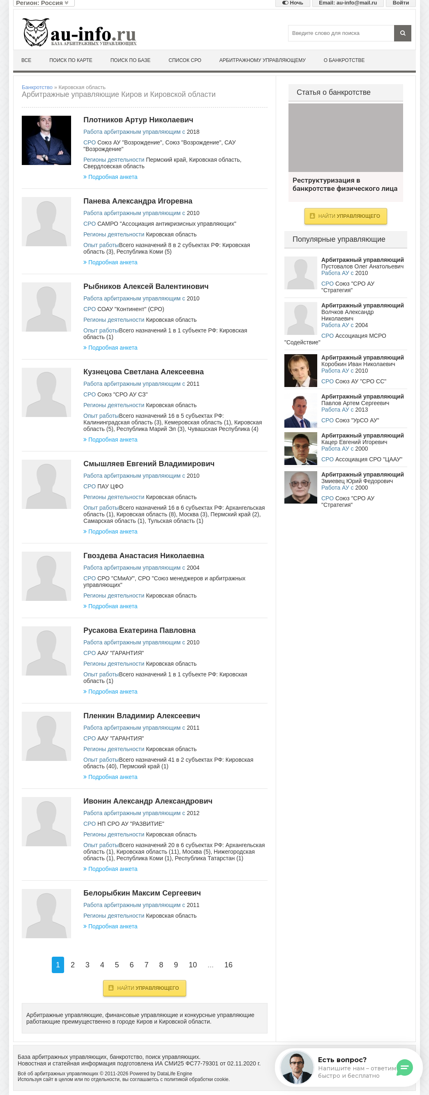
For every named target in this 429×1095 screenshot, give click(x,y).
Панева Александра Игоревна (137, 201)
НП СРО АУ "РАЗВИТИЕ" (130, 823)
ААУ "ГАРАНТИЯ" (120, 653)
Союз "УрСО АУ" (357, 420)
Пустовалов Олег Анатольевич (362, 266)
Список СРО (184, 60)
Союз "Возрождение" (193, 142)
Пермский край (166, 159)
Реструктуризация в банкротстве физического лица (345, 137)
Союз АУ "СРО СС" (360, 381)
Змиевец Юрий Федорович (357, 481)
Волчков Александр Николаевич (347, 315)
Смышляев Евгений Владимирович (148, 464)
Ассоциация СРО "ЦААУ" (368, 459)
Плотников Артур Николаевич (138, 120)
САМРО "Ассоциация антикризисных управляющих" (166, 223)
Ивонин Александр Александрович (147, 801)
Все (26, 60)
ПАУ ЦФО (110, 486)
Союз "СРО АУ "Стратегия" (347, 286)
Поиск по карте (70, 60)
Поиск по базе (131, 60)
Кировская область (214, 159)
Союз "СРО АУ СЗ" (122, 394)
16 (228, 965)
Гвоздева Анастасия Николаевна (143, 556)
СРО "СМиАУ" (116, 578)
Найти (143, 988)
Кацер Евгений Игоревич (354, 442)
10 (193, 965)
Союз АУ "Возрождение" (129, 142)
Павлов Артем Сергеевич (355, 403)
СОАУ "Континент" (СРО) (130, 309)
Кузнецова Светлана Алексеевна (143, 372)
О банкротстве (344, 60)
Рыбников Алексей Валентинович (146, 286)
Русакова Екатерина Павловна (139, 630)
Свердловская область (114, 166)
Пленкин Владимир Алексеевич (141, 716)
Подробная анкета (110, 177)
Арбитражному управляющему (262, 60)
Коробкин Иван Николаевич (358, 364)
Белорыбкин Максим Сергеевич (142, 893)
